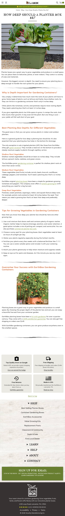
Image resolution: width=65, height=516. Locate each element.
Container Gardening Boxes (32, 412)
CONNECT (33, 461)
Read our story (48, 390)
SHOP (33, 403)
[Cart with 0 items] (61, 2)
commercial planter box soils (25, 229)
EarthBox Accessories (32, 417)
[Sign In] (6, 2)
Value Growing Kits (32, 421)
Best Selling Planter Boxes (32, 408)
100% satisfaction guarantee (34, 319)
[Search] (57, 2)
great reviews (15, 148)
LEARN (33, 444)
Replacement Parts (32, 425)
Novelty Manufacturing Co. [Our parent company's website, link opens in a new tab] (35, 513)
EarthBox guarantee (16, 390)
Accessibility (24, 510)
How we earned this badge (17, 370)
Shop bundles (48, 370)
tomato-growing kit (49, 184)
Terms (43, 510)
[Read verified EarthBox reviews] (32, 507)
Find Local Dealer (32, 438)
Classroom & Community (32, 430)
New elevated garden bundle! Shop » (33, 6)
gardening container (26, 163)
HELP (33, 450)
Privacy (34, 510)
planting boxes (21, 181)
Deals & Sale (32, 434)
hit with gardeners (39, 316)
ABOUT (33, 455)
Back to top (32, 396)
